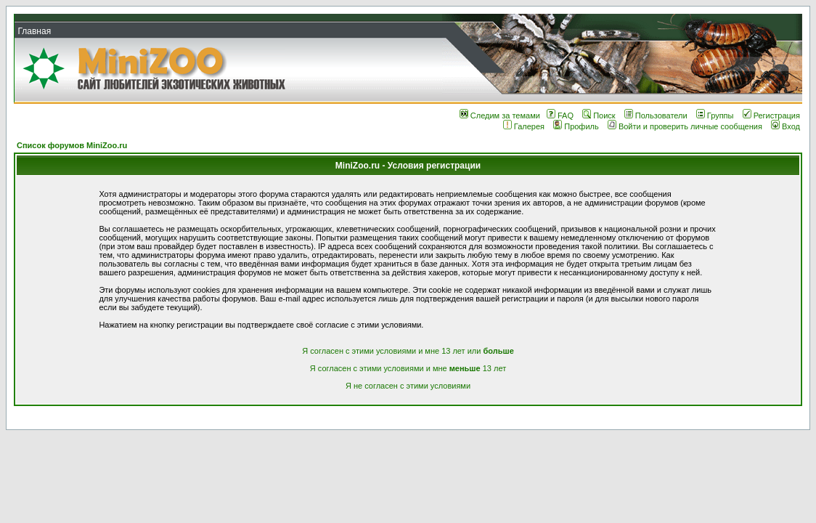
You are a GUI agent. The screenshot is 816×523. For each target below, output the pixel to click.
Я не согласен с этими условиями (408, 385)
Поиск (598, 115)
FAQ (560, 115)
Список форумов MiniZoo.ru (72, 145)
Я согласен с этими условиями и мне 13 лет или (408, 350)
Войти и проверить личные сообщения (685, 126)
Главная (34, 31)
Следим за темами (500, 115)
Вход (785, 126)
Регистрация (771, 115)
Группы (715, 115)
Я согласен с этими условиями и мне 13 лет (408, 368)
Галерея (523, 126)
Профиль (576, 126)
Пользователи (656, 115)
